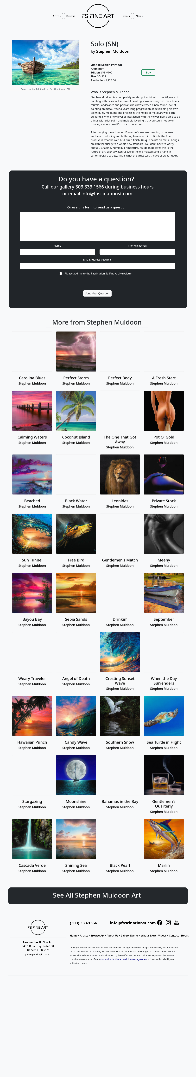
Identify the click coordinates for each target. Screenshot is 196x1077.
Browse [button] (70, 16)
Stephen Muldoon (112, 51)
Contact (174, 935)
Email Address (97, 259)
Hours (185, 935)
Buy (148, 72)
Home (73, 935)
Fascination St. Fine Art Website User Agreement (123, 959)
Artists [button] (57, 16)
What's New (148, 935)
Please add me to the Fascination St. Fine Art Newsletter (99, 273)
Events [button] (126, 16)
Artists (84, 935)
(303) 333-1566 (83, 922)
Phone (137, 245)
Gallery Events (129, 935)
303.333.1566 (105, 187)
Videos (162, 935)
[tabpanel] (135, 126)
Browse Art (97, 935)
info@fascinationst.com (106, 193)
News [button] (139, 16)
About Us (112, 935)
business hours (152, 187)
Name (57, 245)
